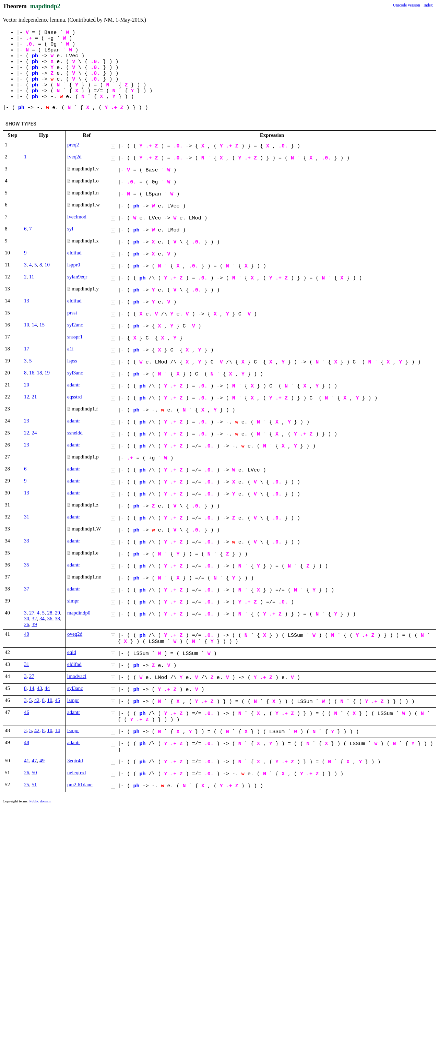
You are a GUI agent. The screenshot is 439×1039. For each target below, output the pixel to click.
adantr (73, 384)
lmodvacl (76, 676)
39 (34, 624)
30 (26, 618)
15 (42, 324)
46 (26, 712)
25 (26, 784)
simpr (73, 601)
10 (47, 264)
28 (49, 613)
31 (26, 517)
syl (70, 228)
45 (57, 700)
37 (26, 589)
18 (39, 372)
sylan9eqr (77, 276)
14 (34, 324)
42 (36, 700)
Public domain (40, 801)
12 (26, 396)
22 (26, 432)
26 (26, 624)
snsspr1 (75, 336)
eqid (71, 652)
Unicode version (406, 5)
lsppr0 (73, 264)
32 (34, 618)
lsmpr (73, 700)
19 (47, 372)
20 (26, 384)
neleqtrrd (76, 772)
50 (34, 772)
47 (34, 760)
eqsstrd (74, 396)
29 (57, 613)
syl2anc (75, 324)
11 (31, 276)
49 (42, 760)
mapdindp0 (79, 613)
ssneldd (75, 432)
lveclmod (76, 216)
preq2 (73, 144)
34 (42, 618)
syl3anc (75, 372)
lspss (72, 360)
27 (31, 613)
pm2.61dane (80, 784)
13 (26, 300)
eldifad (74, 252)
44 (47, 688)
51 (34, 784)
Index (428, 5)
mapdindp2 (45, 6)
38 (57, 618)
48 (26, 742)
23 (26, 420)
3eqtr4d (75, 760)
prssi (72, 312)
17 (26, 348)
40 (26, 634)
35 (26, 565)
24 (34, 432)
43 (39, 688)
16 (31, 372)
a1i (70, 348)
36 (49, 618)
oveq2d (74, 634)
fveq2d (74, 156)
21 (34, 396)
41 (26, 760)
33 (26, 541)
